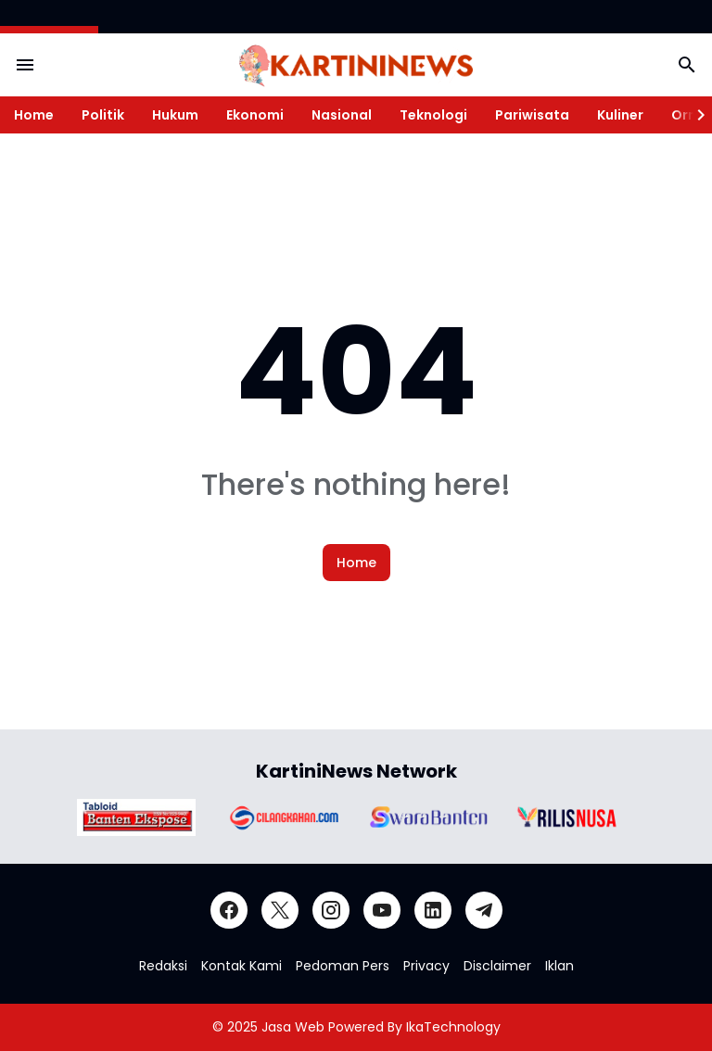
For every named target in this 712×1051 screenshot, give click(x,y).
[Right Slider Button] (693, 114)
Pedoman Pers (342, 965)
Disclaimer (497, 965)
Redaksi (163, 965)
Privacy (426, 965)
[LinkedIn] (432, 910)
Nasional (342, 115)
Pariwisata (532, 115)
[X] (280, 910)
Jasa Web (292, 1027)
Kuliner (620, 115)
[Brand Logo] (136, 817)
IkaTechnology (453, 1027)
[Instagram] (331, 910)
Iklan (559, 965)
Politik (103, 115)
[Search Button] (687, 64)
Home (34, 115)
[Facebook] (229, 910)
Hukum (175, 115)
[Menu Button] (25, 64)
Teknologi (433, 115)
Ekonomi (255, 115)
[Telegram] (483, 910)
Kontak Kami (241, 965)
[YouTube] (381, 910)
